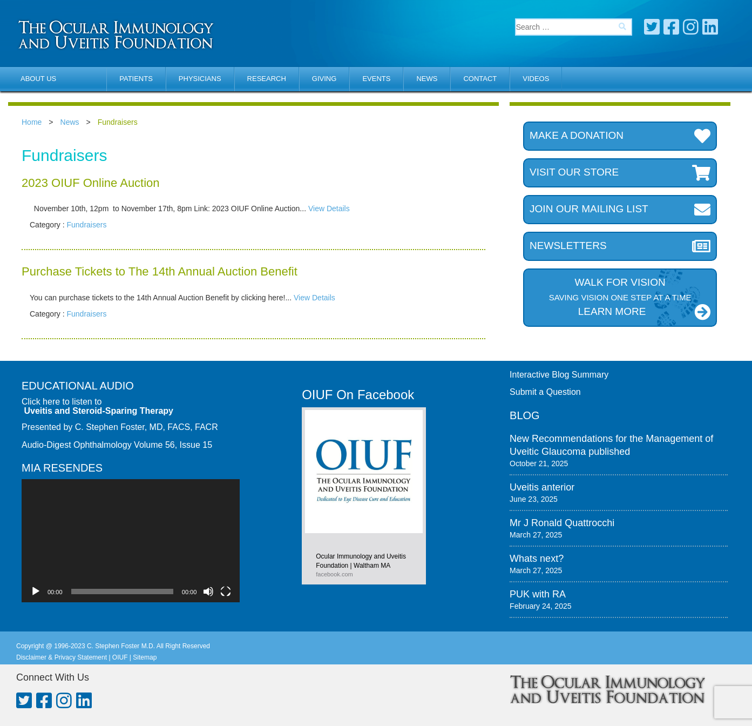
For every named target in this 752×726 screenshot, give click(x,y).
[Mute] (208, 591)
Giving (324, 79)
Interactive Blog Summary (559, 374)
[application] (131, 540)
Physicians (200, 79)
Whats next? (537, 558)
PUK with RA (538, 594)
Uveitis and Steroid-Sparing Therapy (98, 410)
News (426, 79)
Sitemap (145, 657)
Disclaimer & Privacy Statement (61, 657)
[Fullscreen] (225, 591)
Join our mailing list (620, 209)
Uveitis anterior (542, 487)
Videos (536, 79)
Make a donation (620, 136)
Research (266, 79)
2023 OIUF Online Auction (91, 183)
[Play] (35, 591)
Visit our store (620, 173)
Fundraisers (86, 224)
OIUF (120, 657)
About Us (38, 79)
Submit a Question (545, 391)
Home (32, 122)
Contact (480, 79)
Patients (136, 79)
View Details (329, 208)
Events (376, 79)
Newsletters (620, 246)
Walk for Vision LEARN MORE (620, 298)
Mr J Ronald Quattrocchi (562, 522)
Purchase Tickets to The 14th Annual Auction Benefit (159, 271)
